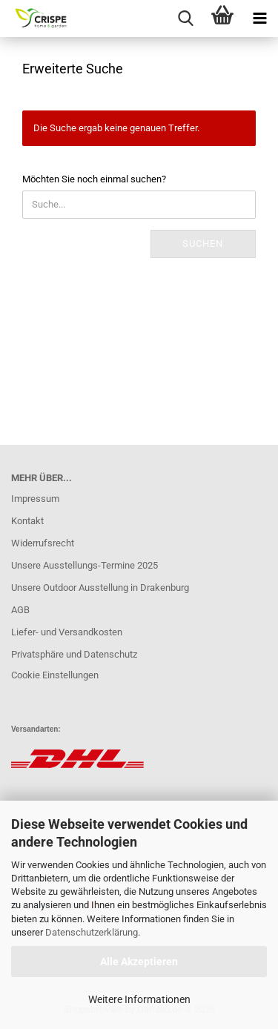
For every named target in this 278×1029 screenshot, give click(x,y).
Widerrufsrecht (42, 543)
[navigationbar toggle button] (259, 18)
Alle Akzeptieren (139, 961)
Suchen (202, 243)
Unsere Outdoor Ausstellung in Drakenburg (100, 587)
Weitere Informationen (139, 999)
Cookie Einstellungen (55, 675)
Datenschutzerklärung (91, 932)
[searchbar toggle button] (185, 18)
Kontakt (27, 520)
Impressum (35, 498)
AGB (20, 609)
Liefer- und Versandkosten (66, 632)
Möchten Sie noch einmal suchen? (94, 179)
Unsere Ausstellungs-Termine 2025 (84, 565)
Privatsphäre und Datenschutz (74, 654)
